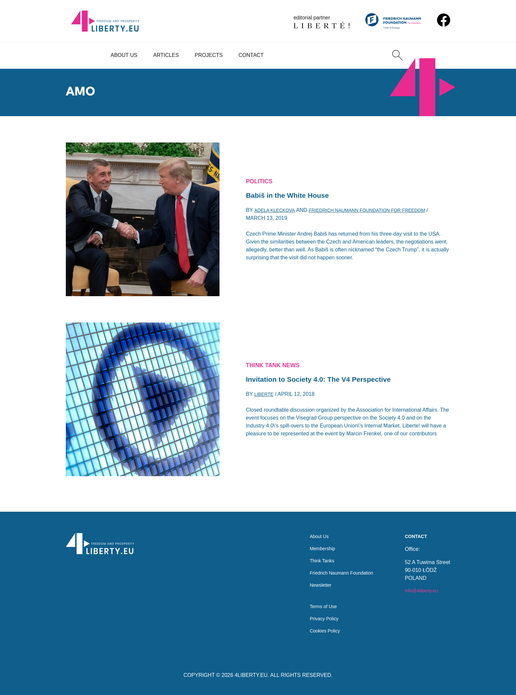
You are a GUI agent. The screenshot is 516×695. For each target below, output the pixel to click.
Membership (315, 541)
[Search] (397, 55)
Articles (166, 55)
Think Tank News (276, 364)
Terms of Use (316, 604)
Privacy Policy (317, 617)
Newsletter (313, 580)
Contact (251, 55)
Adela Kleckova (277, 212)
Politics (261, 180)
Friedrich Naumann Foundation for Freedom (380, 212)
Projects (208, 55)
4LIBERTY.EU (251, 675)
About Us (124, 55)
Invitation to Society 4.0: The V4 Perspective (328, 379)
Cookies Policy (318, 630)
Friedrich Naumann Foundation (337, 567)
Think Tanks (315, 554)
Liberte (265, 396)
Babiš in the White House (293, 196)
